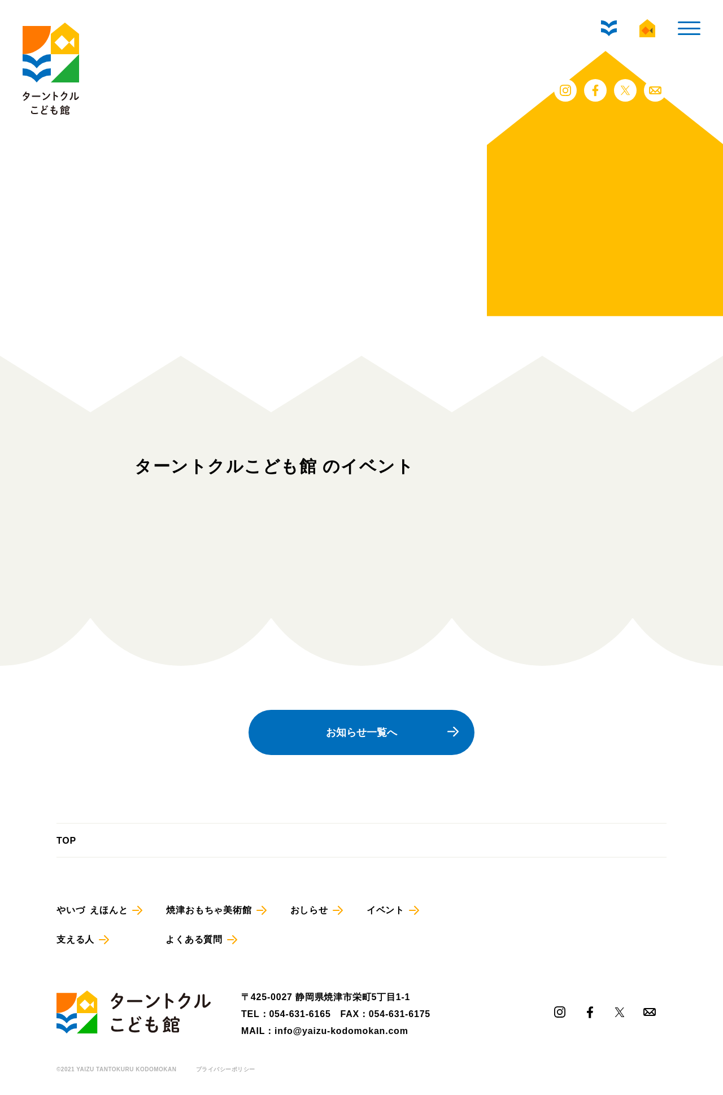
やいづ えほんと (92, 910)
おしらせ (309, 910)
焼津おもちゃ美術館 (208, 910)
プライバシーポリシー (225, 1069)
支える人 (75, 939)
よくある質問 (194, 939)
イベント (385, 910)
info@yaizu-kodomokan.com (341, 1031)
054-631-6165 (299, 1014)
